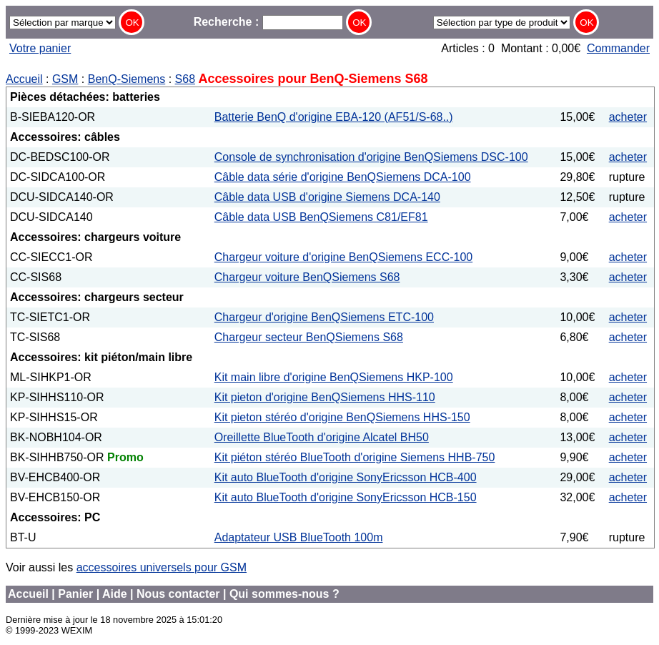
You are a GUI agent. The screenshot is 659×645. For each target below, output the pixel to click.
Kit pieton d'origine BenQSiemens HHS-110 (324, 397)
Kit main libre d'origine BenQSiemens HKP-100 (333, 377)
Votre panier (40, 48)
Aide (114, 594)
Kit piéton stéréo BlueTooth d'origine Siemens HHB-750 (354, 457)
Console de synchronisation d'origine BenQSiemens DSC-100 (371, 157)
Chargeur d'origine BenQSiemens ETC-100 (324, 317)
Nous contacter (178, 594)
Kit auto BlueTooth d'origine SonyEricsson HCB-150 (345, 497)
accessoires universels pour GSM (161, 567)
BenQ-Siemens (127, 79)
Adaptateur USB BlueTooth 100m (298, 537)
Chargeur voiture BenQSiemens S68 (307, 277)
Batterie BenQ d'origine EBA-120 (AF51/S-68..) (333, 117)
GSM (65, 79)
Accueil (24, 79)
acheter (628, 117)
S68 (185, 79)
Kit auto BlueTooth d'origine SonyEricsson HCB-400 (345, 477)
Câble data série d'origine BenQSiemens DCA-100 (342, 177)
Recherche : (268, 22)
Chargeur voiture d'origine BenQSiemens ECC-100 (343, 257)
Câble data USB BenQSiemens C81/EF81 (321, 217)
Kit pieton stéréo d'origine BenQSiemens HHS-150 (342, 417)
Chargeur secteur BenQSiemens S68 (308, 337)
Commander (618, 48)
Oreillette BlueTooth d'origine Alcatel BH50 (321, 437)
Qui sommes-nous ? (284, 594)
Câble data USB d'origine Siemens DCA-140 (327, 197)
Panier (75, 594)
